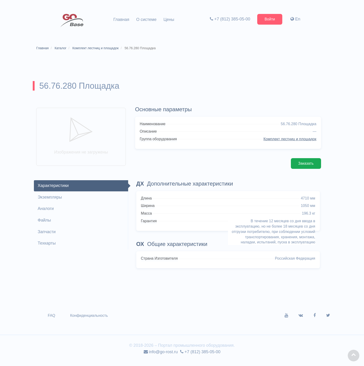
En (294, 19)
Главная (121, 19)
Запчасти (48, 235)
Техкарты (48, 247)
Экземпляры (51, 200)
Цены (168, 19)
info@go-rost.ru (161, 355)
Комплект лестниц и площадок (288, 143)
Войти (269, 19)
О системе (146, 19)
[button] (353, 355)
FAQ (53, 319)
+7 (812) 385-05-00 (229, 19)
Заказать (304, 167)
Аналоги (47, 212)
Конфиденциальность (90, 319)
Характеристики (54, 189)
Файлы (45, 224)
